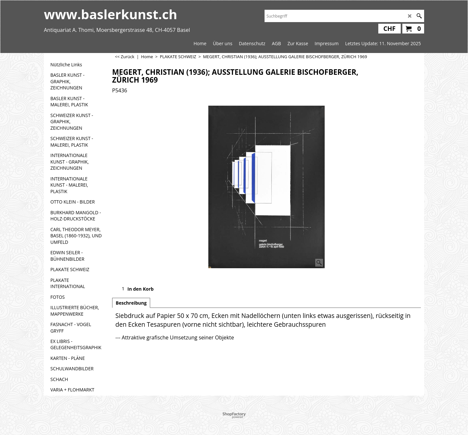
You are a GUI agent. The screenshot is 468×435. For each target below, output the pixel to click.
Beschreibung (131, 303)
